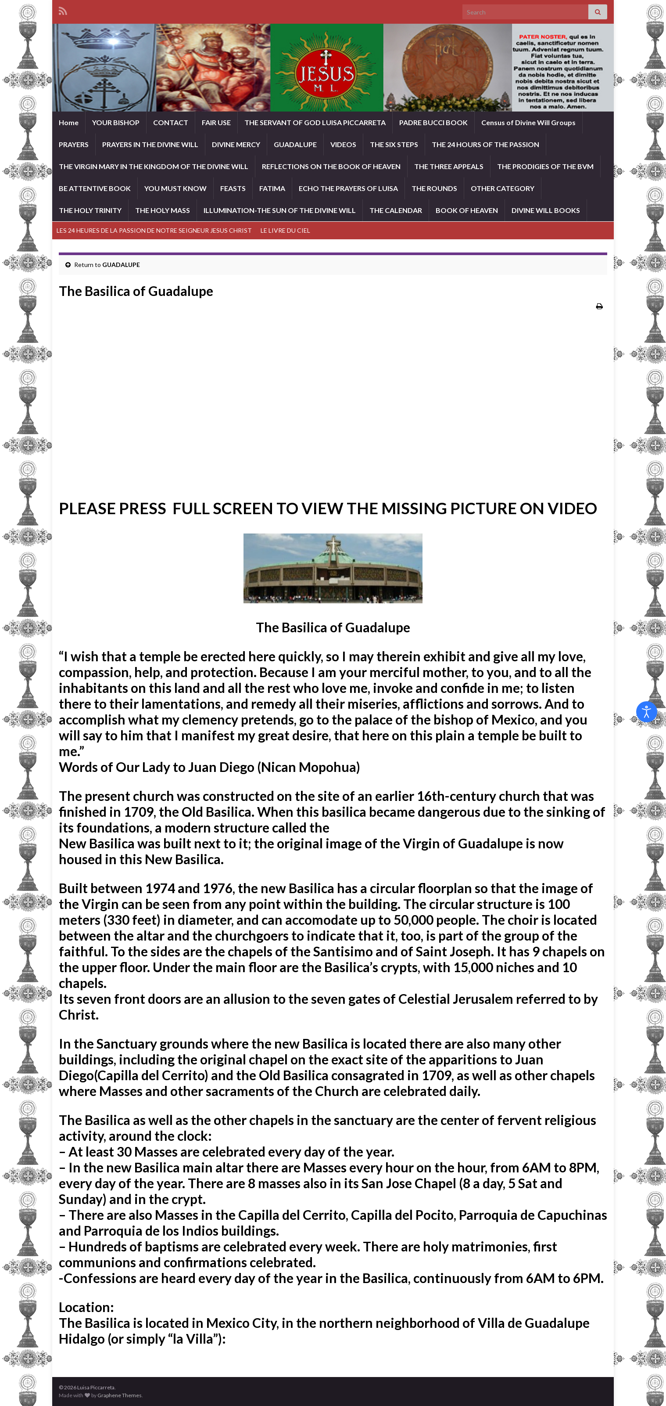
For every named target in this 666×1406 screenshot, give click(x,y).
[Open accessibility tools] (646, 711)
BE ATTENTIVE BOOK (95, 188)
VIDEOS (343, 144)
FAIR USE (216, 122)
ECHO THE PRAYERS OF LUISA (348, 188)
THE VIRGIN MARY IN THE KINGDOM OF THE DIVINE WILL (153, 166)
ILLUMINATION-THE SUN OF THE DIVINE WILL (280, 210)
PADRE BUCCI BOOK (433, 122)
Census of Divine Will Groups (528, 122)
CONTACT (170, 122)
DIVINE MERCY (236, 144)
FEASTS (233, 188)
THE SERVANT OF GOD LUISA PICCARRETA (315, 122)
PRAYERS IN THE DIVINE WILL (150, 144)
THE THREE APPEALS (448, 166)
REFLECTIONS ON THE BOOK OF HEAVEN (331, 166)
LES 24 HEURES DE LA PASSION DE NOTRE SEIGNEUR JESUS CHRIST (154, 230)
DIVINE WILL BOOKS (546, 210)
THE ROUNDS (434, 188)
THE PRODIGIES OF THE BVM (545, 166)
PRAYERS (74, 144)
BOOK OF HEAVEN (467, 210)
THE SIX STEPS (394, 144)
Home (69, 122)
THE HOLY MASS (162, 210)
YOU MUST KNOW (175, 188)
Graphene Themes (119, 1395)
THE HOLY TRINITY (90, 210)
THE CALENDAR (395, 210)
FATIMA (272, 188)
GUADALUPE (295, 144)
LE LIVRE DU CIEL (285, 230)
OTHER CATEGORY (502, 188)
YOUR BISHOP (116, 122)
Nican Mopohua (308, 767)
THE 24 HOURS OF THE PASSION (485, 144)
